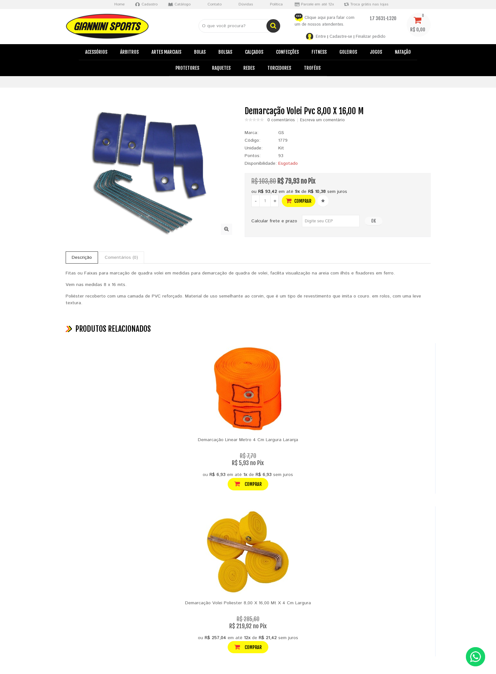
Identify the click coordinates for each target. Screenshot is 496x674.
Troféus (312, 68)
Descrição (82, 257)
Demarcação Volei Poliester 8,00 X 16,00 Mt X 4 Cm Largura (248, 603)
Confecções (287, 52)
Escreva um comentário (322, 120)
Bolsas (225, 52)
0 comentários (281, 120)
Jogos (376, 52)
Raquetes (221, 68)
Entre (321, 37)
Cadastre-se (340, 37)
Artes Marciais (166, 52)
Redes (249, 68)
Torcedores (279, 68)
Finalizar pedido (371, 37)
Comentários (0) (121, 257)
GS (281, 133)
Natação (403, 52)
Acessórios (96, 52)
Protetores (187, 68)
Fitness (319, 52)
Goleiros (348, 52)
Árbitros (129, 52)
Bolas (200, 52)
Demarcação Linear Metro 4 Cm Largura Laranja (248, 440)
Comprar (298, 201)
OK (373, 221)
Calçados (254, 52)
